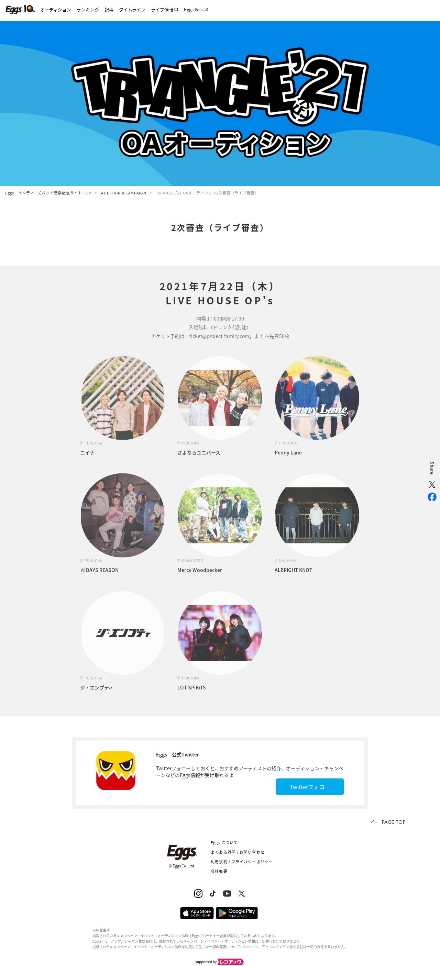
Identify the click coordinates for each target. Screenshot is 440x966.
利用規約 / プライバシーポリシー (242, 862)
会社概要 (219, 871)
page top (394, 822)
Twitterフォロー (310, 787)
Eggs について (224, 842)
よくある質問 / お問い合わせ (238, 852)
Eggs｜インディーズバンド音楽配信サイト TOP (48, 193)
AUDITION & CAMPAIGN (123, 193)
